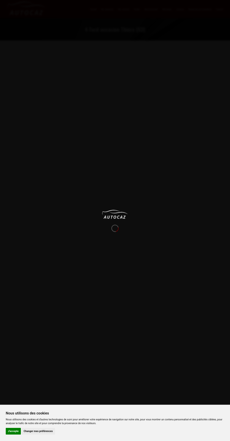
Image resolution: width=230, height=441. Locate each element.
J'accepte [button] (13, 431)
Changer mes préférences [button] (38, 431)
